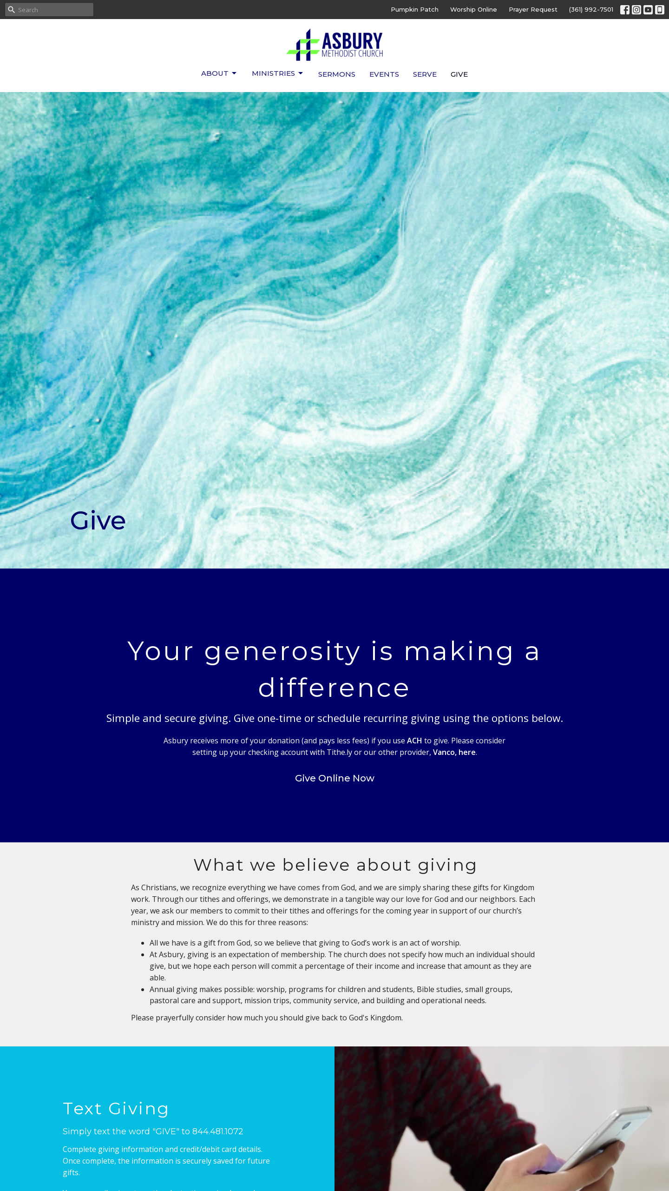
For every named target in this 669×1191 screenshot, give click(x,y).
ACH (414, 740)
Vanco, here (454, 752)
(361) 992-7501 (591, 9)
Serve (425, 74)
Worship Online (473, 9)
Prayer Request (533, 9)
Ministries (278, 73)
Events (384, 74)
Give (459, 74)
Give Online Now (334, 778)
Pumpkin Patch (415, 9)
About (219, 73)
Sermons (336, 74)
